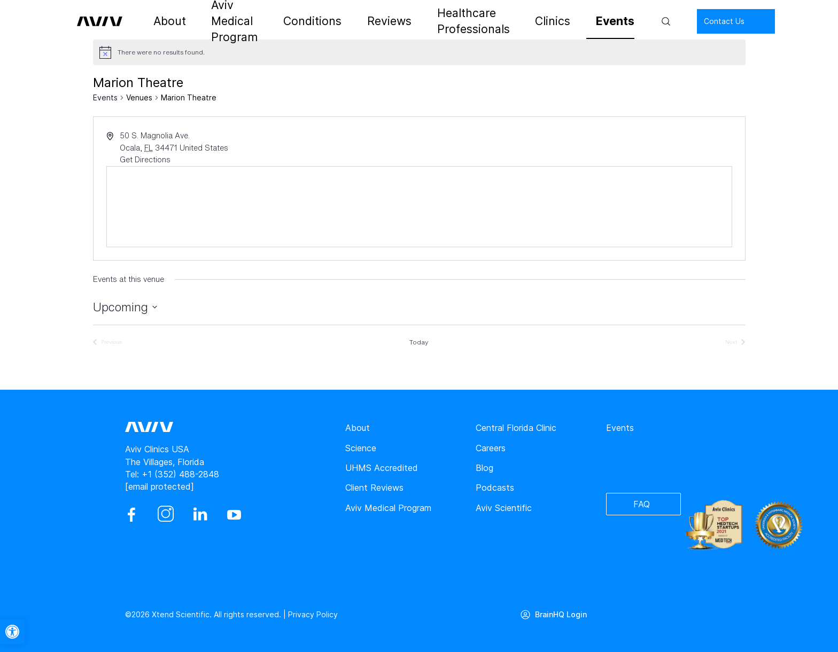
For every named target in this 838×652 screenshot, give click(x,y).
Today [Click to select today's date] (418, 342)
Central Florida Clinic (516, 427)
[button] (12, 631)
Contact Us (689, 21)
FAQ (641, 504)
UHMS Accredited (381, 467)
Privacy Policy (313, 614)
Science (360, 448)
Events (586, 21)
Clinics (543, 21)
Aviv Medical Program (249, 21)
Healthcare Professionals (465, 21)
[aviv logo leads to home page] (110, 21)
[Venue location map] (419, 207)
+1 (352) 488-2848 (180, 474)
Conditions (329, 21)
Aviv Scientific (504, 507)
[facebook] (131, 515)
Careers (491, 448)
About (177, 21)
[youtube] (234, 515)
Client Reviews (374, 487)
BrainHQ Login (561, 614)
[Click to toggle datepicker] (125, 307)
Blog (484, 467)
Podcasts (495, 487)
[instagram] (166, 515)
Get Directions (145, 159)
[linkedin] (200, 515)
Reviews (383, 21)
